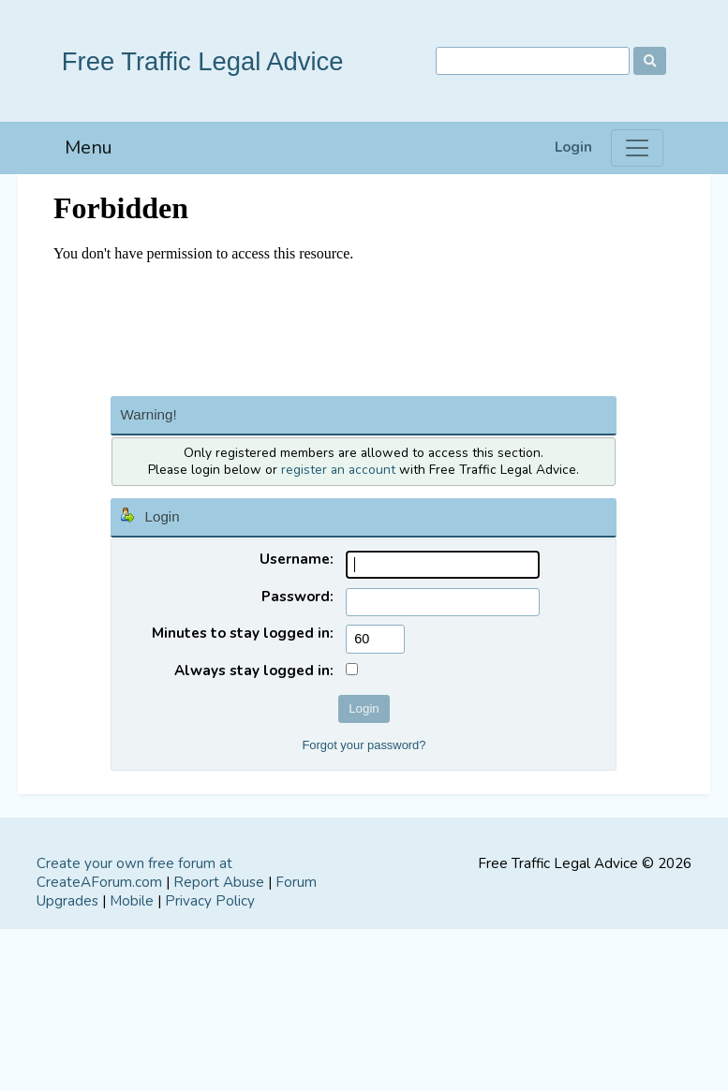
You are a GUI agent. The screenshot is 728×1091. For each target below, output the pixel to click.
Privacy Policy (210, 901)
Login (573, 147)
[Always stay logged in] (352, 669)
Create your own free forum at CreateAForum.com (134, 873)
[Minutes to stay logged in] (375, 639)
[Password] (443, 602)
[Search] (533, 61)
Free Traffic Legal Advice (203, 61)
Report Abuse (218, 882)
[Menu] (637, 148)
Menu (88, 147)
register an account (338, 470)
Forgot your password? (363, 745)
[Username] (443, 565)
